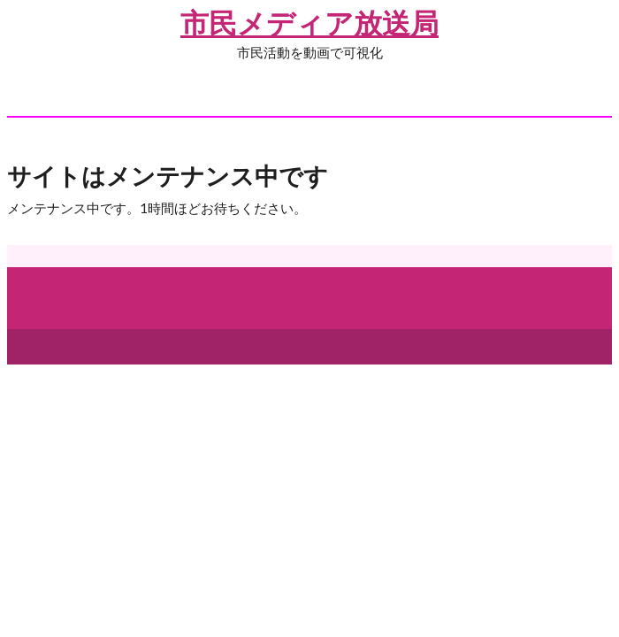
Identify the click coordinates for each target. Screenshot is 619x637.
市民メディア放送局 (309, 22)
